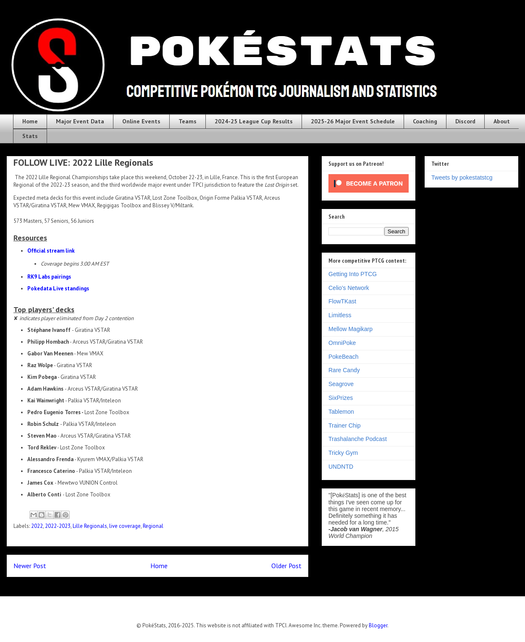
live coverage (125, 526)
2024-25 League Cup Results (254, 121)
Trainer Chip (344, 425)
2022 (37, 526)
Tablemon (341, 411)
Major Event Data (80, 121)
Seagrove (341, 384)
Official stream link (51, 250)
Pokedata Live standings (58, 288)
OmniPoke (342, 342)
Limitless (339, 315)
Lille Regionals (90, 526)
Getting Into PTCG (352, 274)
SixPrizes (340, 397)
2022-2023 (58, 526)
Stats (30, 136)
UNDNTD (340, 466)
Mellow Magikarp (350, 329)
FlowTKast (342, 301)
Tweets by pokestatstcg (462, 177)
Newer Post (29, 565)
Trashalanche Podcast (357, 439)
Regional (153, 526)
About (502, 121)
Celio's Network (348, 287)
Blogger (378, 625)
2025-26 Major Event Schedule (353, 121)
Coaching (425, 121)
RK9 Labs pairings (49, 276)
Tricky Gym (343, 452)
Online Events (141, 121)
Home (30, 121)
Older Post (286, 565)
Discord (465, 121)
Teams (187, 121)
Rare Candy (344, 370)
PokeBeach (343, 356)
